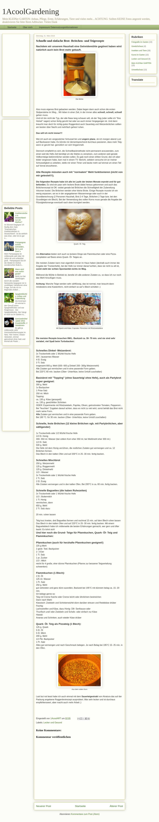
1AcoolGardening (30, 11)
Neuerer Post (43, 806)
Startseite (11, 27)
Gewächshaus (137, 46)
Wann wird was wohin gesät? (19, 271)
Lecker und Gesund (52, 722)
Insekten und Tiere (139, 50)
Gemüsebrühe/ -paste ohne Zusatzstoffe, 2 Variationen (21, 322)
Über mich (28, 27)
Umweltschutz (137, 70)
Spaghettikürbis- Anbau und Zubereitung (21, 296)
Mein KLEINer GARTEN (141, 63)
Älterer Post (116, 806)
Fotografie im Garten (139, 42)
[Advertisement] (16, 75)
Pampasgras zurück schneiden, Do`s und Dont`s (20, 246)
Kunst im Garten (138, 55)
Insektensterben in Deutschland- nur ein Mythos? (21, 217)
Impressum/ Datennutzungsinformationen (58, 27)
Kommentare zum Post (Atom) (85, 814)
